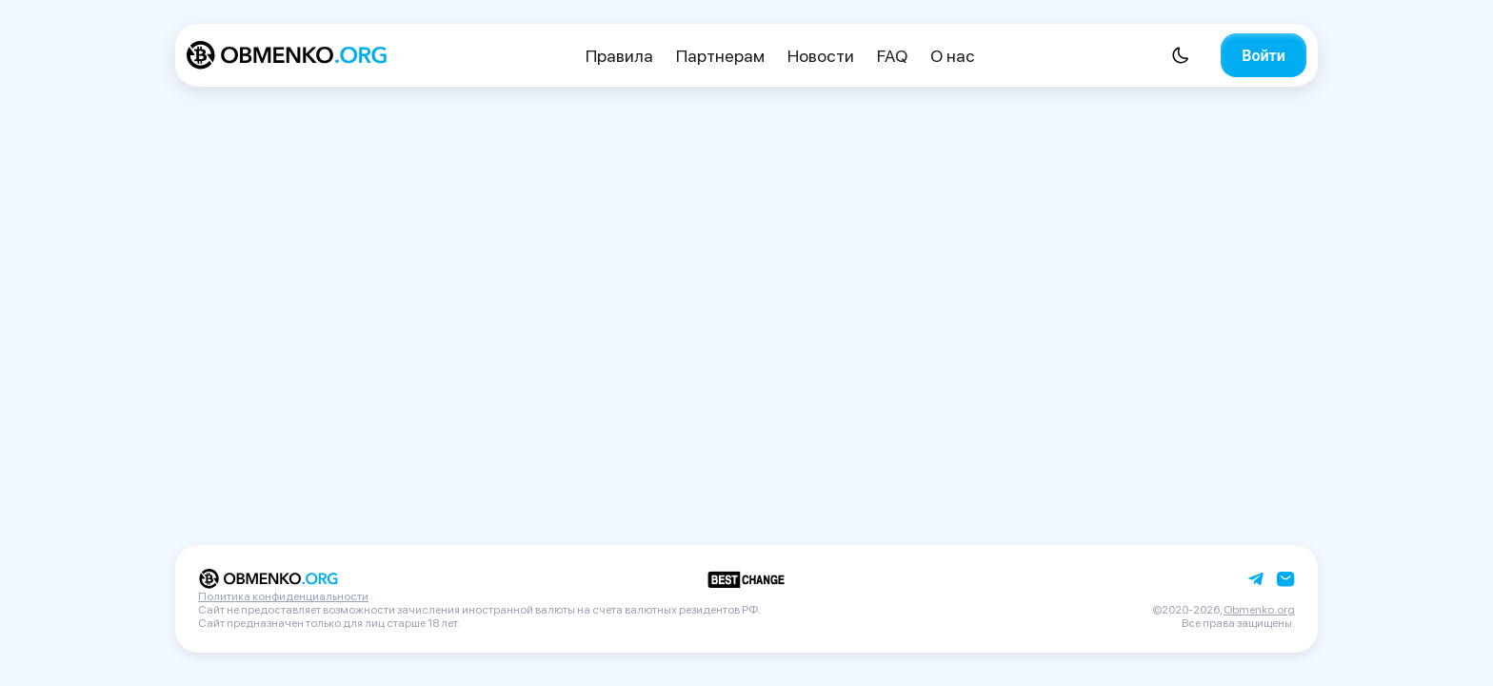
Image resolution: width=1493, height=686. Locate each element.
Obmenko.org (1259, 609)
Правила (619, 56)
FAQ (892, 56)
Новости (820, 56)
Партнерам (720, 56)
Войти (1263, 56)
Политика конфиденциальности (283, 596)
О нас (952, 56)
